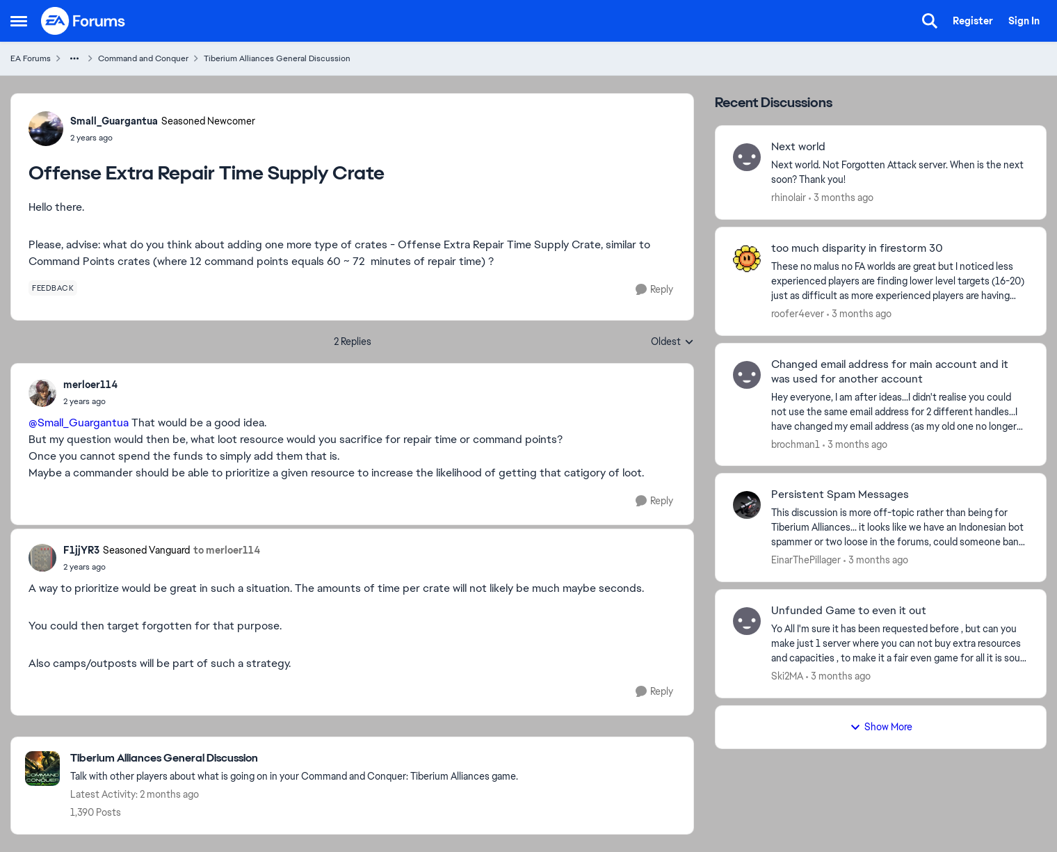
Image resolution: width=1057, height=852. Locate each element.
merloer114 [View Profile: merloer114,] (90, 384)
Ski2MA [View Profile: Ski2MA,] (787, 676)
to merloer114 (226, 550)
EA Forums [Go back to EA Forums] (30, 58)
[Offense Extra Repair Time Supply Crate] (90, 401)
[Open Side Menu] (18, 20)
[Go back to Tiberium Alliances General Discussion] (294, 758)
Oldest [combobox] (672, 342)
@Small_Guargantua (79, 422)
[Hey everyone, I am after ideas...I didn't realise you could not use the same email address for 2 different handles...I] (899, 411)
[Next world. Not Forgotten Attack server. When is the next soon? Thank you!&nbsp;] (899, 172)
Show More (881, 727)
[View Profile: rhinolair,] (747, 157)
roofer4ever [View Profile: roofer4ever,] (797, 313)
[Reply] (654, 289)
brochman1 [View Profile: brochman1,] (795, 443)
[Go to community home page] (83, 21)
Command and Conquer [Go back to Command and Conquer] (143, 58)
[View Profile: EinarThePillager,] (747, 505)
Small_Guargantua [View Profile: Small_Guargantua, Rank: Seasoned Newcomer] (114, 121)
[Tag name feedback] (53, 288)
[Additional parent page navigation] (74, 58)
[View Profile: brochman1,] (747, 375)
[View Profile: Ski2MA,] (747, 621)
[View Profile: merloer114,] (42, 393)
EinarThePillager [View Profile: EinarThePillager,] (806, 560)
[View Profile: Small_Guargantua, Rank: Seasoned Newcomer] (46, 128)
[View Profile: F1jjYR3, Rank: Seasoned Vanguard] (42, 558)
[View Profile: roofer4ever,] (747, 259)
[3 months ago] (841, 198)
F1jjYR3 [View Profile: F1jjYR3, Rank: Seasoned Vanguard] (81, 550)
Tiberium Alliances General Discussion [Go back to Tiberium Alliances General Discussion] (277, 58)
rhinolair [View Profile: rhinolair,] (788, 197)
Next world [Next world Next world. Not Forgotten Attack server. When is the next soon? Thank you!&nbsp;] (798, 147)
